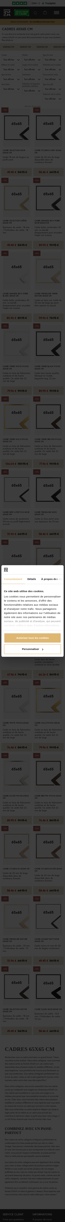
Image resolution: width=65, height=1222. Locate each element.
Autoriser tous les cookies (32, 637)
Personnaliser (32, 649)
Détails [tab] (31, 579)
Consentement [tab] (13, 579)
